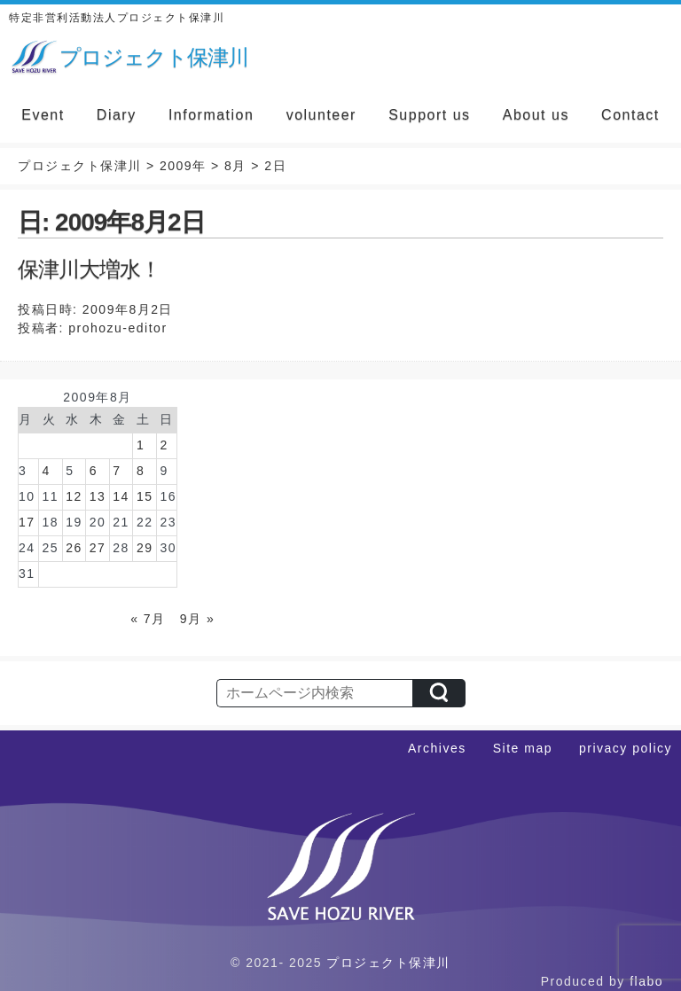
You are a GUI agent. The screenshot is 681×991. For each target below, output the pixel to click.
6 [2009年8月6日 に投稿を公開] (94, 471)
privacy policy (625, 748)
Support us (429, 114)
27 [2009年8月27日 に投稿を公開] (98, 548)
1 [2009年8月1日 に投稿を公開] (141, 445)
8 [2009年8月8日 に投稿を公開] (141, 471)
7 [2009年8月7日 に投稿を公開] (117, 471)
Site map (522, 748)
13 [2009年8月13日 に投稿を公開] (98, 496)
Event (42, 114)
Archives (437, 748)
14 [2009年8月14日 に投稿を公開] (121, 496)
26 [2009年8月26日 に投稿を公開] (74, 548)
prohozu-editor (117, 328)
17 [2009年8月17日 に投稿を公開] (27, 522)
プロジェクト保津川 (388, 963)
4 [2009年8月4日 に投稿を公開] (47, 471)
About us (536, 114)
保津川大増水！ (89, 269)
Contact (630, 114)
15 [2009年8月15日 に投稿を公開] (145, 496)
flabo (646, 981)
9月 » (197, 619)
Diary (117, 114)
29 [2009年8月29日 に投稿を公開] (145, 548)
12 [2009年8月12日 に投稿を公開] (74, 496)
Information (211, 114)
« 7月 (147, 619)
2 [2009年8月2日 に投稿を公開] (164, 445)
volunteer (321, 114)
